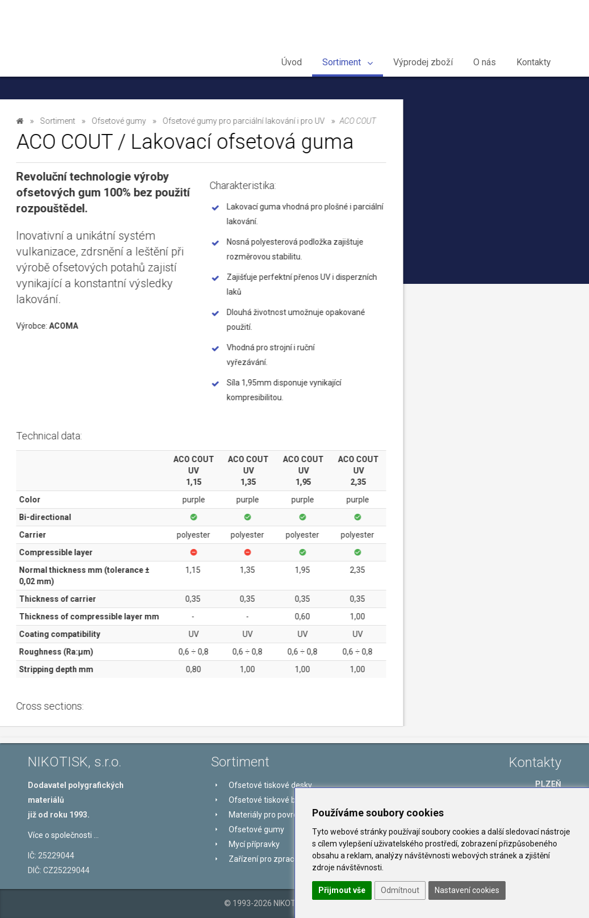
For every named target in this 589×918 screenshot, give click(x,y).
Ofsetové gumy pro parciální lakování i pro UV (87, 351)
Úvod (291, 62)
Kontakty (533, 62)
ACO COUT (61, 384)
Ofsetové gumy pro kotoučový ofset (91, 418)
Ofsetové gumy (68, 250)
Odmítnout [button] (400, 890)
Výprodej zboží (423, 62)
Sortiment (347, 62)
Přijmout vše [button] (341, 890)
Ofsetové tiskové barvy (87, 183)
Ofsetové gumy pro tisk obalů (89, 317)
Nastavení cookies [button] (467, 890)
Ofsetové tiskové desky (86, 157)
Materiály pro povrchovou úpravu (79, 217)
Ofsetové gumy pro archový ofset (86, 284)
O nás (484, 62)
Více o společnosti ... (63, 835)
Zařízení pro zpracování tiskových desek (88, 485)
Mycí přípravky (68, 451)
